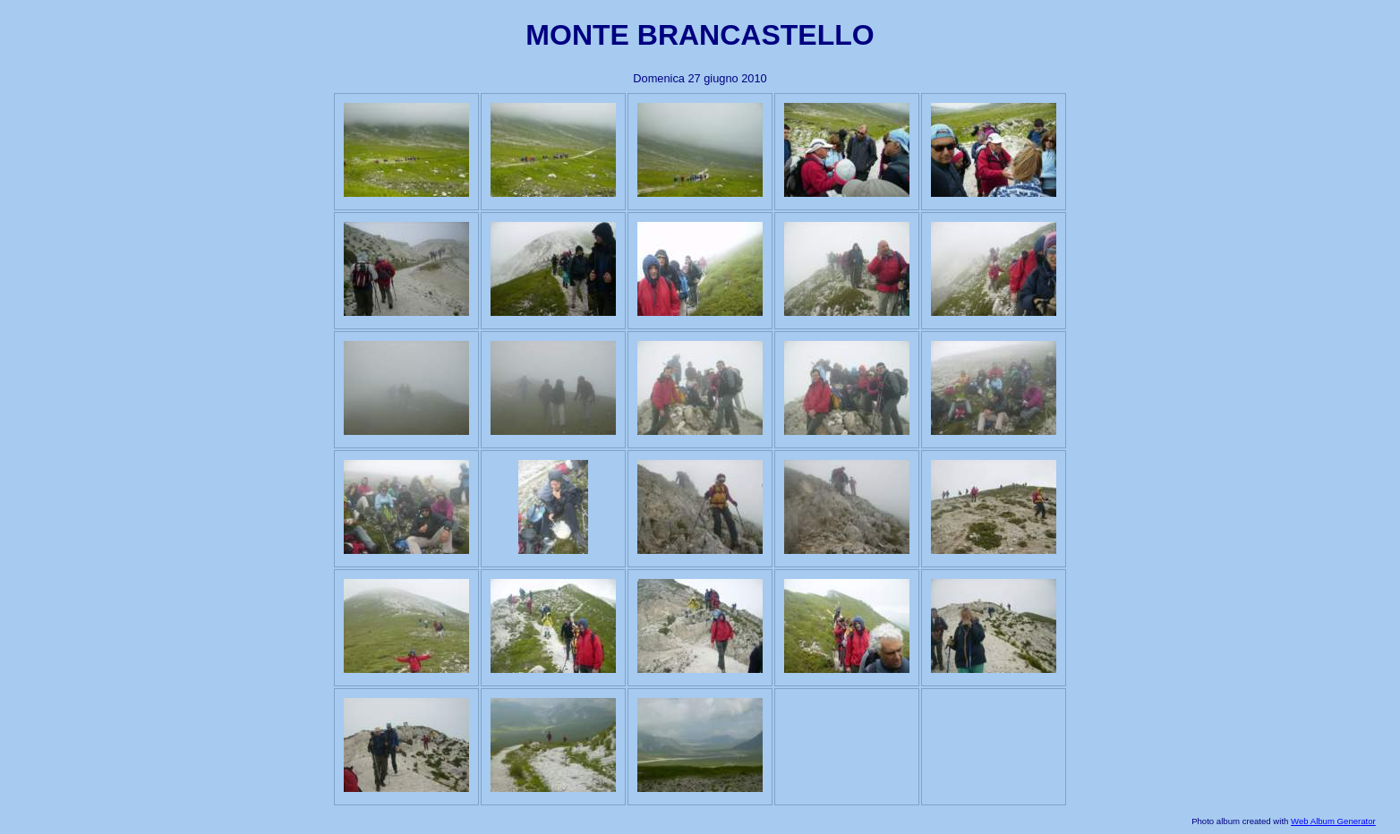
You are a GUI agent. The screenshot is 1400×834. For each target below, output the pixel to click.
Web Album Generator (1333, 821)
